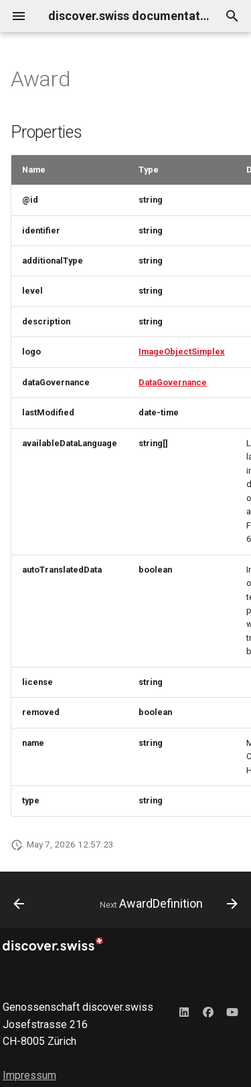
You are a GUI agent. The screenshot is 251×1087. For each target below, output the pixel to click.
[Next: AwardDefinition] (167, 904)
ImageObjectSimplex (182, 352)
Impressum (29, 1075)
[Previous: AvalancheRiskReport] (19, 904)
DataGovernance (173, 382)
